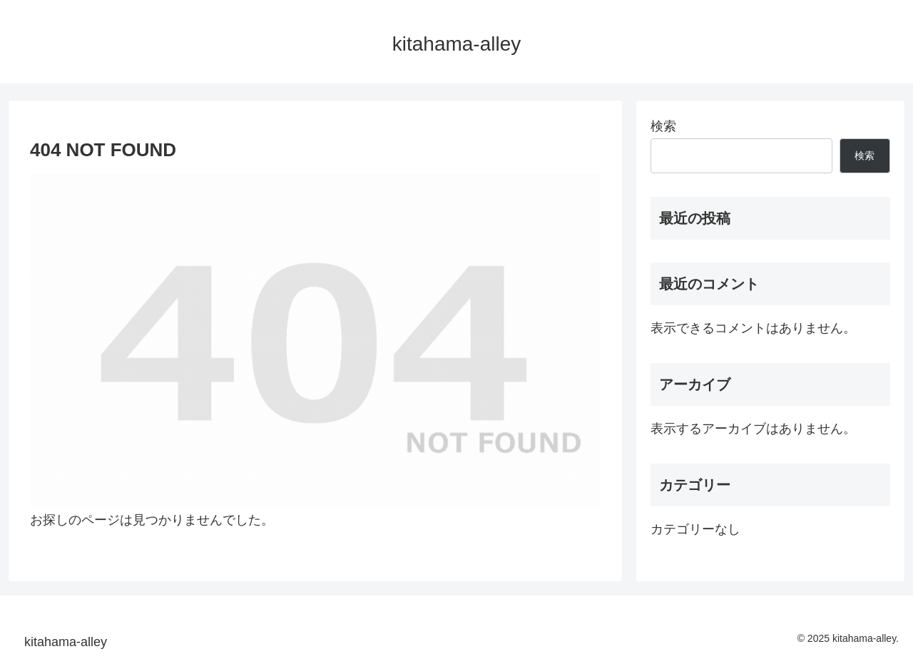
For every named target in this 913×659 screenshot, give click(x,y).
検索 (663, 126)
